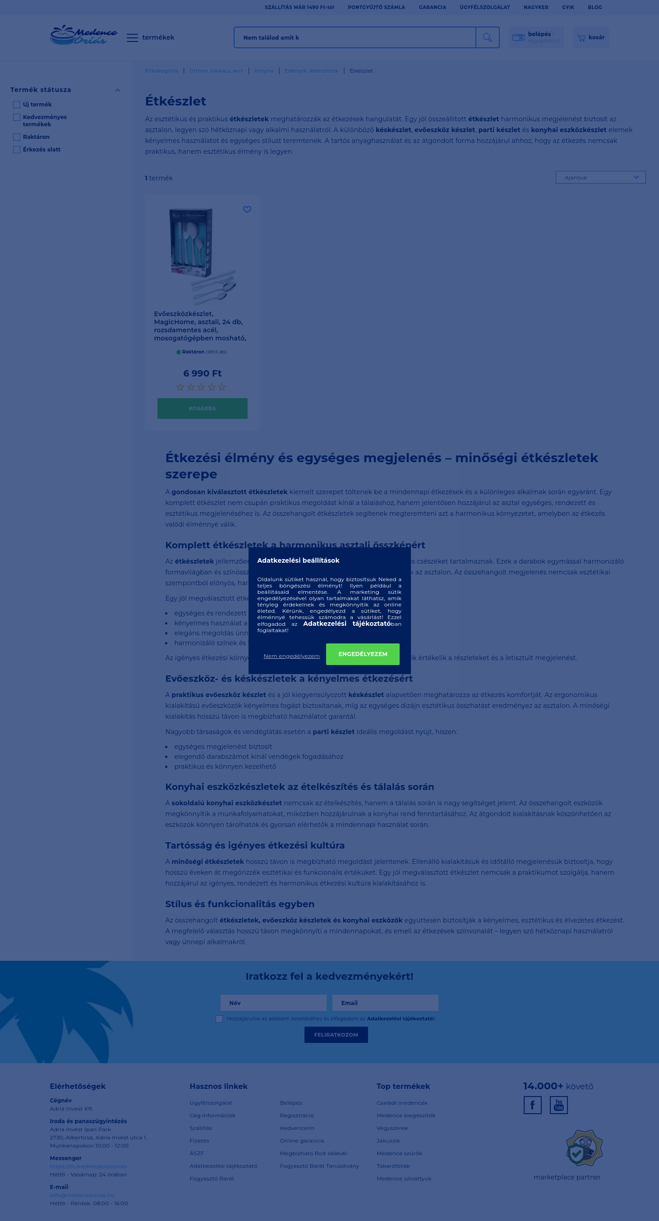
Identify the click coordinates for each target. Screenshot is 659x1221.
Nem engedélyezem (292, 655)
